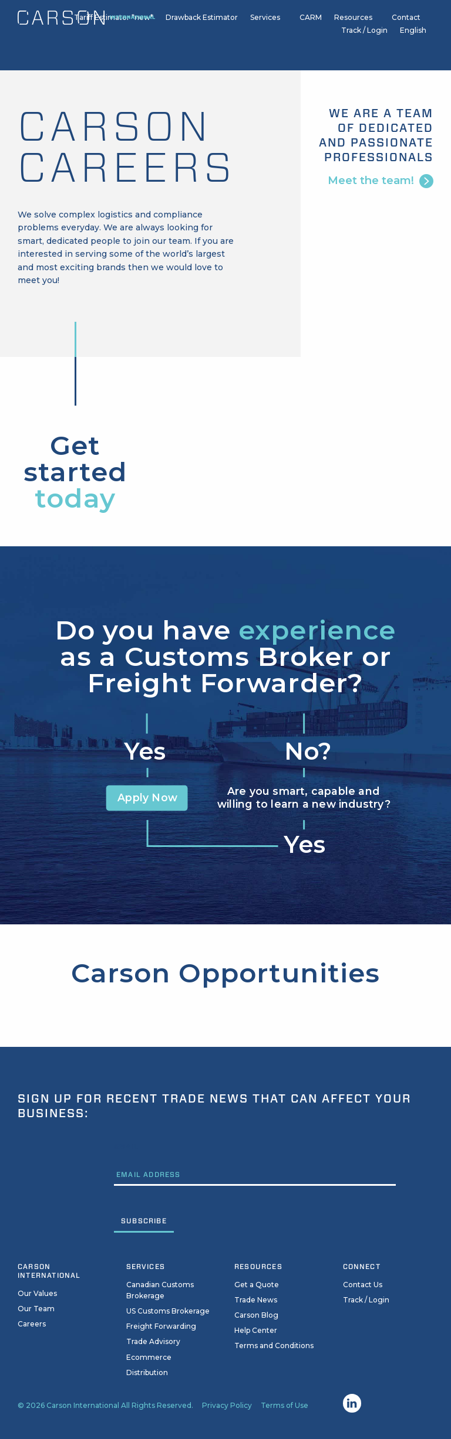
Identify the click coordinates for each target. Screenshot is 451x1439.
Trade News (255, 1299)
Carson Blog (256, 1315)
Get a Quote (256, 1284)
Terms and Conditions (274, 1345)
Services (265, 17)
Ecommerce (148, 1357)
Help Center (255, 1330)
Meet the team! (371, 180)
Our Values (37, 1293)
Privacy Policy (227, 1405)
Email (126, 1146)
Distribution (147, 1372)
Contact (406, 17)
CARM (310, 17)
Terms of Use (284, 1405)
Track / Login (364, 30)
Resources (353, 17)
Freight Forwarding (161, 1326)
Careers (32, 1323)
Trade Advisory (153, 1341)
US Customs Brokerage (168, 1311)
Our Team (36, 1308)
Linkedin (352, 1403)
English (413, 30)
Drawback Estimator (202, 17)
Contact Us (362, 1284)
